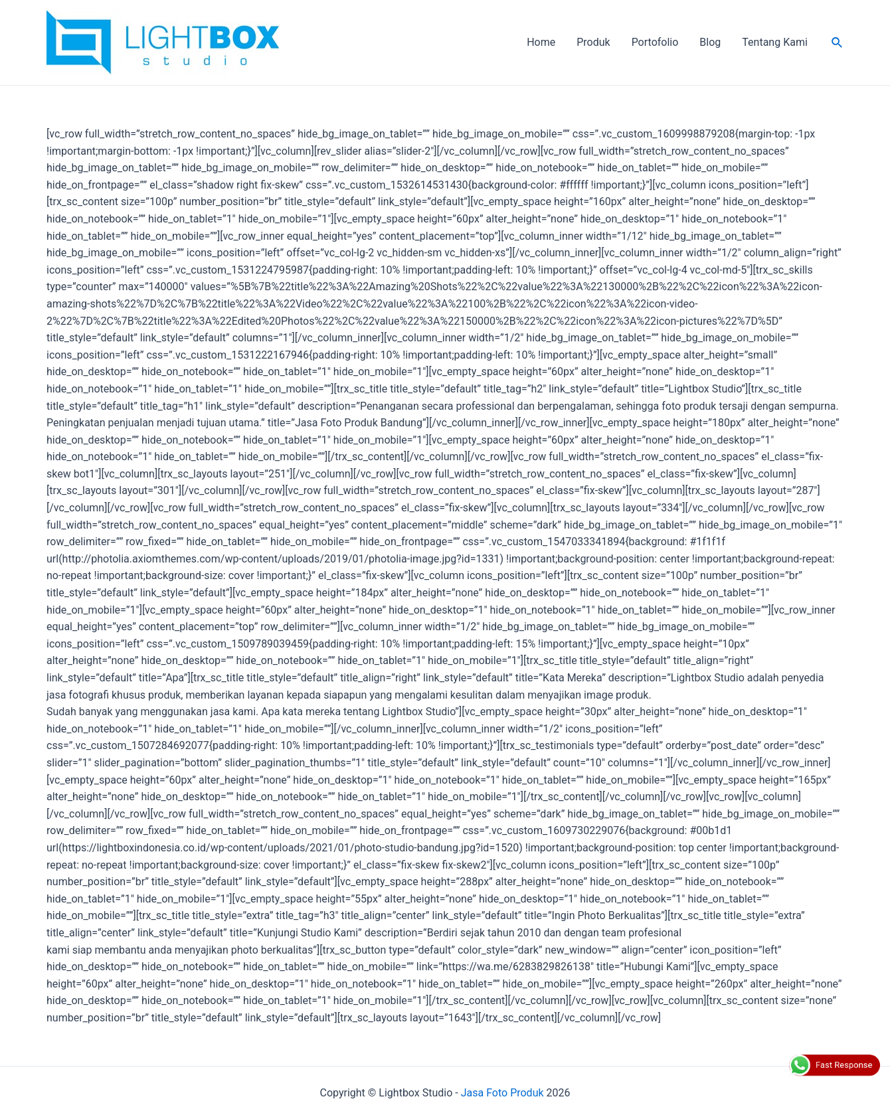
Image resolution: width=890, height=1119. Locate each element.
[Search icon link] (838, 43)
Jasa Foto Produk (502, 1092)
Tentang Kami (774, 42)
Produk (593, 42)
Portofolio (655, 42)
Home (541, 42)
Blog (710, 42)
